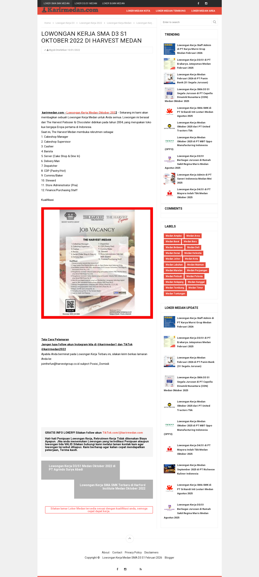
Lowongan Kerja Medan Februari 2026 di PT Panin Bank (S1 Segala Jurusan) (192, 78)
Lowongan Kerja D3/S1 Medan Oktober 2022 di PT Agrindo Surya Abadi (70, 470)
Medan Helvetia (192, 253)
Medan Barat (172, 241)
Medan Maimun (195, 265)
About (105, 552)
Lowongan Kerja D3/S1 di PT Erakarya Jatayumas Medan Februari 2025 (194, 64)
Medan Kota (191, 259)
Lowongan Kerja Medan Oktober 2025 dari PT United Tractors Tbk (193, 127)
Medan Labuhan (174, 265)
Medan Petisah (174, 276)
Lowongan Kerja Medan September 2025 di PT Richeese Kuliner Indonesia (196, 469)
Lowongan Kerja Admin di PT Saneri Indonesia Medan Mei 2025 (194, 178)
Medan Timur (196, 288)
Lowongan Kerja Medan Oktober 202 (91, 112)
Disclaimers (152, 552)
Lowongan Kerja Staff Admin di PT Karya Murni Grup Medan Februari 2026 (194, 49)
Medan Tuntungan (175, 293)
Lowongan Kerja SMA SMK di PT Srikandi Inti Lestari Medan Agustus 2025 (195, 112)
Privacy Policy (133, 552)
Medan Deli (193, 247)
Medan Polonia (194, 276)
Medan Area (193, 236)
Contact (117, 552)
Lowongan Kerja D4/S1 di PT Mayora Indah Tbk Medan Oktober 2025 (194, 193)
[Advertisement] (97, 83)
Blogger (170, 558)
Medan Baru (190, 241)
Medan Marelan (174, 270)
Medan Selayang (174, 282)
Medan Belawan (174, 247)
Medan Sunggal (196, 282)
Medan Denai (173, 253)
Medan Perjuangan (197, 270)
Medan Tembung (175, 288)
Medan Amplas (174, 236)
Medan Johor (173, 259)
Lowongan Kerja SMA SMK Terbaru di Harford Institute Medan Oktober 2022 (125, 470)
